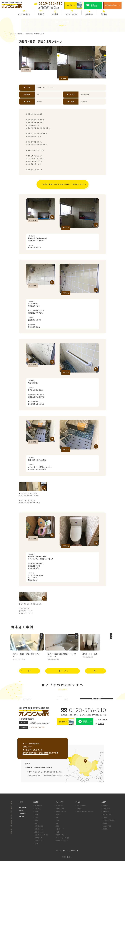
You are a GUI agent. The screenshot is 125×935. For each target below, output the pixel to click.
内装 (36, 897)
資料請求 (21, 891)
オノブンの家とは (81, 880)
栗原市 (29, 842)
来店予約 (21, 885)
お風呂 (36, 888)
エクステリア (38, 912)
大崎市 (42, 842)
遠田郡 (49, 842)
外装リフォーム (39, 903)
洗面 (57, 897)
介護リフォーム (60, 903)
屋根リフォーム (39, 906)
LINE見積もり (23, 887)
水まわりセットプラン (62, 915)
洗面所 (36, 894)
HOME (21, 876)
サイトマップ (74, 925)
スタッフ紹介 (106, 882)
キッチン (37, 886)
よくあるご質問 (107, 900)
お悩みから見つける (61, 886)
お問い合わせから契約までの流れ (86, 886)
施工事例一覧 (38, 880)
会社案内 (105, 880)
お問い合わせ (22, 882)
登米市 (36, 842)
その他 (36, 918)
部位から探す (59, 880)
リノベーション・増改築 (62, 912)
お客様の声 (106, 886)
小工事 (57, 906)
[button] (59, 62)
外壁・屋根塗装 (39, 900)
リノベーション (39, 915)
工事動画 (105, 891)
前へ (29, 706)
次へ (95, 706)
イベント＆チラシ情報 (109, 894)
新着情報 (105, 897)
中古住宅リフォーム (61, 909)
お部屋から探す (60, 882)
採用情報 (105, 903)
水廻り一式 (38, 882)
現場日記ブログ (107, 888)
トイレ (36, 891)
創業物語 (79, 882)
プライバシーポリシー (62, 925)
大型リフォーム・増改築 (41, 909)
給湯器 (57, 900)
